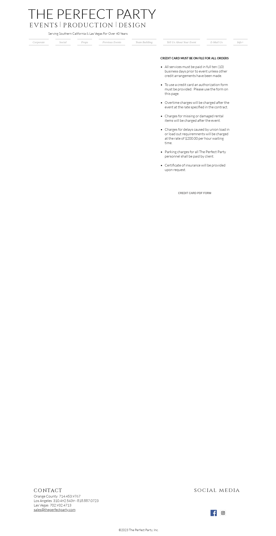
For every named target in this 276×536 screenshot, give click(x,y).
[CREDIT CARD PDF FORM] (194, 193)
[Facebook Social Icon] (214, 513)
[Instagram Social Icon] (223, 513)
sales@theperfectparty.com (55, 509)
